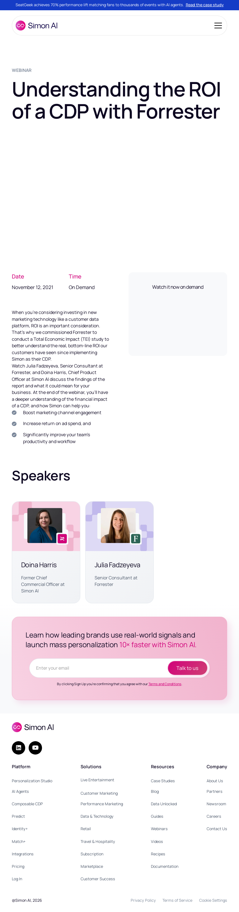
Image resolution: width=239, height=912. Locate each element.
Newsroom (216, 804)
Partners (215, 791)
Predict (18, 816)
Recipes (158, 854)
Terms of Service (177, 900)
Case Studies (163, 780)
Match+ (19, 841)
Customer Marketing (99, 793)
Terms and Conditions (164, 684)
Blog (155, 791)
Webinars (159, 828)
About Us (215, 780)
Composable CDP (27, 804)
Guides (157, 816)
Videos (157, 841)
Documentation (164, 866)
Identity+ (20, 828)
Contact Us (217, 828)
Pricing (18, 866)
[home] (36, 25)
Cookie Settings (213, 900)
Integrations (23, 854)
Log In (17, 879)
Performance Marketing (102, 804)
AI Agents (20, 791)
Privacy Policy (143, 900)
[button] (217, 25)
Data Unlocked (164, 804)
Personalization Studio (32, 780)
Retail (86, 828)
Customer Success (98, 879)
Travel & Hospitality (98, 841)
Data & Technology (97, 816)
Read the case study (205, 4)
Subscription (92, 854)
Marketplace (92, 866)
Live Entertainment (97, 780)
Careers (214, 816)
